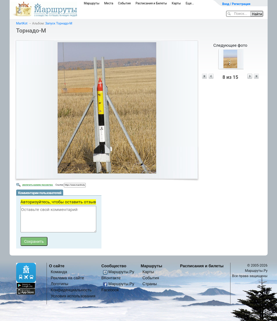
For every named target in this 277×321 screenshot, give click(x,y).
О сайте (56, 266)
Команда (59, 271)
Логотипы (59, 283)
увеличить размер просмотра (37, 185)
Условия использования (73, 296)
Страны (149, 283)
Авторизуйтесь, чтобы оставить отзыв (58, 201)
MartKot (22, 23)
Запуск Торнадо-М (58, 23)
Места (108, 3)
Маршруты (91, 3)
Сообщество (113, 266)
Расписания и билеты (202, 266)
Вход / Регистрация (236, 4)
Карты (176, 3)
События (124, 3)
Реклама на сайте (67, 278)
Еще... (190, 3)
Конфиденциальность (71, 290)
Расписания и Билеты (151, 3)
